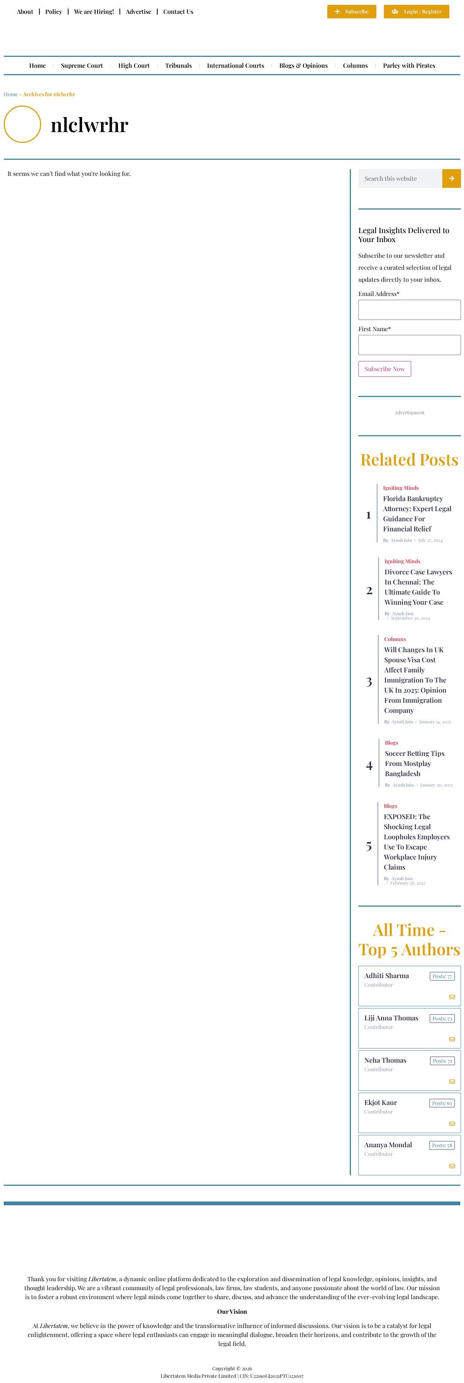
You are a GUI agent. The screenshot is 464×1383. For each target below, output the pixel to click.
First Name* (374, 329)
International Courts (235, 65)
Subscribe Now (385, 369)
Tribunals (178, 65)
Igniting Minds (401, 487)
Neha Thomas (385, 1060)
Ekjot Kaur (380, 1102)
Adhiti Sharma (386, 975)
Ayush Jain (401, 540)
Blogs (391, 742)
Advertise (138, 11)
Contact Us (178, 11)
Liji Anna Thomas (391, 1017)
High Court (134, 65)
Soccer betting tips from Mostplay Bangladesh (415, 763)
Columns (355, 65)
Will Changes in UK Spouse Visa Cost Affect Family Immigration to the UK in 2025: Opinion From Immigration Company (415, 680)
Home (37, 65)
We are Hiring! (94, 11)
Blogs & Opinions (303, 65)
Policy (53, 11)
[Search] (451, 178)
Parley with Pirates (409, 65)
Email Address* (379, 294)
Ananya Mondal (388, 1144)
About (25, 11)
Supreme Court (82, 65)
